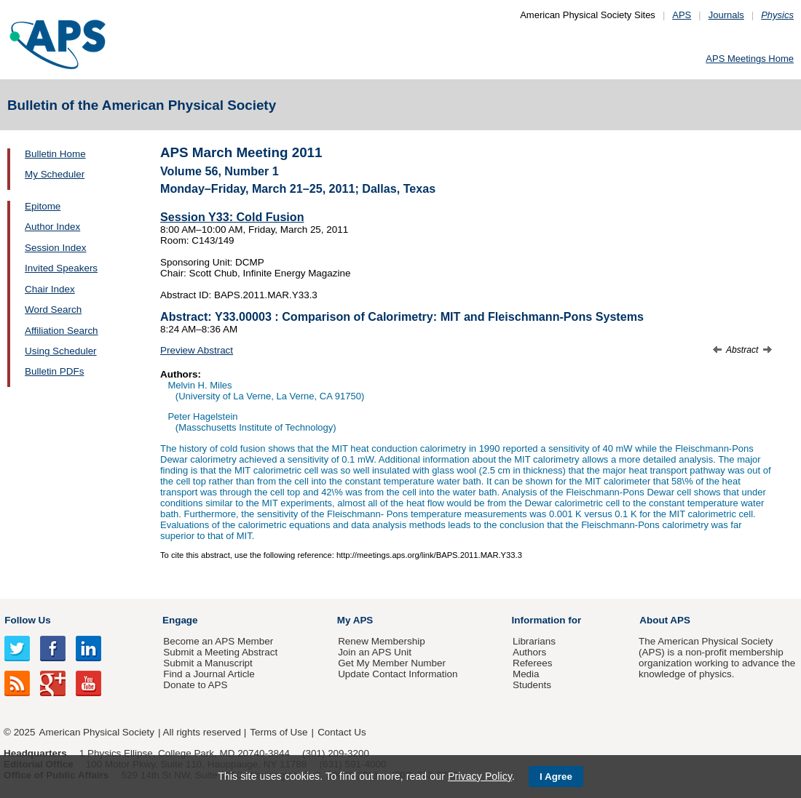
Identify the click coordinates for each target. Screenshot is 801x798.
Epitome (42, 206)
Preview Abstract (196, 350)
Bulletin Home (55, 153)
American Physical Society (96, 732)
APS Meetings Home (750, 58)
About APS (664, 620)
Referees (533, 663)
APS (681, 14)
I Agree (556, 776)
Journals (726, 14)
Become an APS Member (218, 641)
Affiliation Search (61, 330)
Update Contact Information (397, 674)
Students (532, 684)
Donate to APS (195, 684)
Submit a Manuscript (207, 663)
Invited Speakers (61, 268)
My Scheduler (54, 174)
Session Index (55, 247)
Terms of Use (278, 732)
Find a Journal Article (208, 674)
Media (526, 674)
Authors (529, 652)
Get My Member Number (392, 663)
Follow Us (27, 620)
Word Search (53, 309)
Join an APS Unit (374, 652)
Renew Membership (381, 641)
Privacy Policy (480, 776)
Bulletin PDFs (54, 371)
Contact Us (341, 732)
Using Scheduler (61, 351)
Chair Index (50, 289)
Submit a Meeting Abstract (220, 652)
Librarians (534, 641)
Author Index (52, 226)
